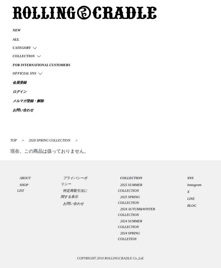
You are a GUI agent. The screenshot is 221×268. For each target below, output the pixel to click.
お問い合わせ (73, 204)
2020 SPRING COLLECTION (50, 140)
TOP (13, 140)
